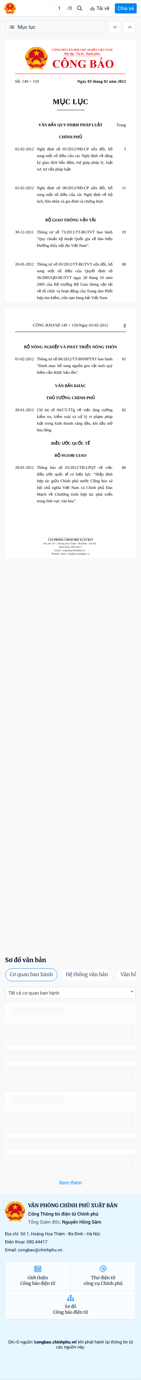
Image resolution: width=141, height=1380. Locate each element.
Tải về (100, 8)
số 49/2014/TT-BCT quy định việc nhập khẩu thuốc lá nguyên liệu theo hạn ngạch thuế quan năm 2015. (69, 1034)
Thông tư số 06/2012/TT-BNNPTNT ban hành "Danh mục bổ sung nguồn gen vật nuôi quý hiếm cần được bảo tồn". (75, 366)
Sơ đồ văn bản (25, 960)
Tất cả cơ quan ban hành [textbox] (33, 993)
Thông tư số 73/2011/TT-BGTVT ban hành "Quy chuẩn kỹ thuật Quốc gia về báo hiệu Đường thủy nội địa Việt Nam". (75, 239)
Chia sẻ (126, 8)
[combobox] (70, 993)
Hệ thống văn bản (87, 974)
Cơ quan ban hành (31, 974)
